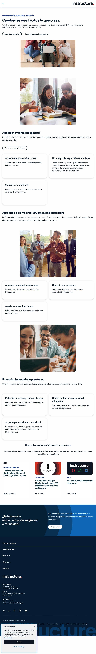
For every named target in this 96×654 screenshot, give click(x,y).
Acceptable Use (64, 624)
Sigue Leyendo (39, 493)
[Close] (34, 627)
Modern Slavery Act (52, 624)
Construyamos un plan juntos (15, 148)
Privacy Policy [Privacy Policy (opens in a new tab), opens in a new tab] (8, 637)
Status (84, 624)
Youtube (26, 610)
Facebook (14, 610)
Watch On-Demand (9, 493)
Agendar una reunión (12, 34)
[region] (19, 638)
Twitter (9, 610)
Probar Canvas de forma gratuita (36, 34)
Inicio (12, 576)
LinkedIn (4, 610)
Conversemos (55, 536)
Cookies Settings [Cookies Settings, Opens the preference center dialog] (19, 647)
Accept (19, 642)
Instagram (20, 610)
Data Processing (75, 624)
